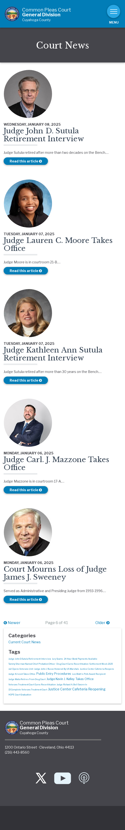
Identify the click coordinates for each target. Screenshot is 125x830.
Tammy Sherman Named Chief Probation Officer (31, 664)
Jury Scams (57, 659)
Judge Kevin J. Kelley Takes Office (69, 679)
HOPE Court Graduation (19, 695)
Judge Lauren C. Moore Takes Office (58, 244)
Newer (12, 622)
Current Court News (24, 642)
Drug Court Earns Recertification (72, 664)
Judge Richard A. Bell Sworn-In (72, 684)
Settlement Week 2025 (101, 664)
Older (102, 622)
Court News (62, 45)
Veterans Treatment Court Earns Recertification (32, 684)
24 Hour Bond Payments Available (80, 659)
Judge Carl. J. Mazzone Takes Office (56, 463)
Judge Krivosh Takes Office (21, 674)
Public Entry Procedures (53, 673)
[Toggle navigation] (113, 11)
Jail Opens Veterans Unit (20, 669)
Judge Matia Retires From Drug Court (27, 679)
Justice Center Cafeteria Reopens (97, 669)
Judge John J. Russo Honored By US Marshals (56, 669)
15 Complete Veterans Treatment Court (27, 689)
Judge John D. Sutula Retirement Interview (44, 134)
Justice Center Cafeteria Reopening (76, 689)
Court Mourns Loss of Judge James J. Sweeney (55, 573)
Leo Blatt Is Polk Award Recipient (88, 674)
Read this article (26, 161)
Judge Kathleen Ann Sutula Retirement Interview (53, 354)
